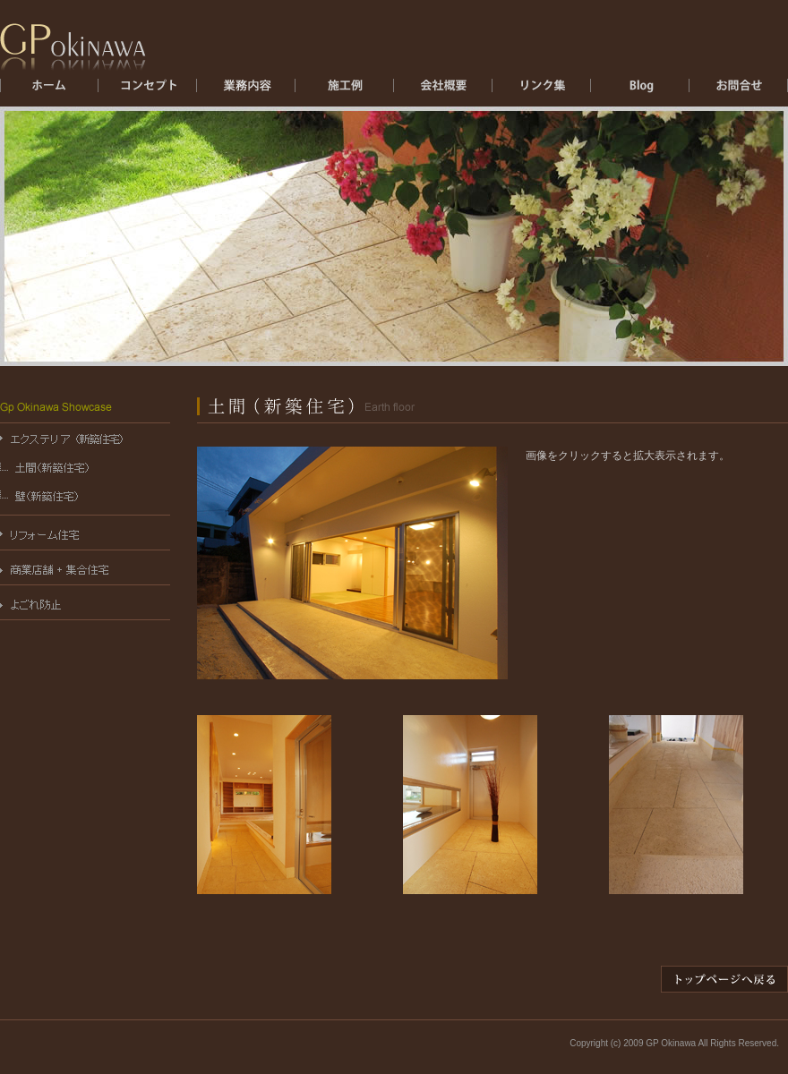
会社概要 (443, 90)
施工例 (345, 90)
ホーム (49, 90)
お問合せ (739, 90)
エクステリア (246, 90)
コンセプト (147, 90)
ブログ (640, 90)
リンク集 (541, 90)
